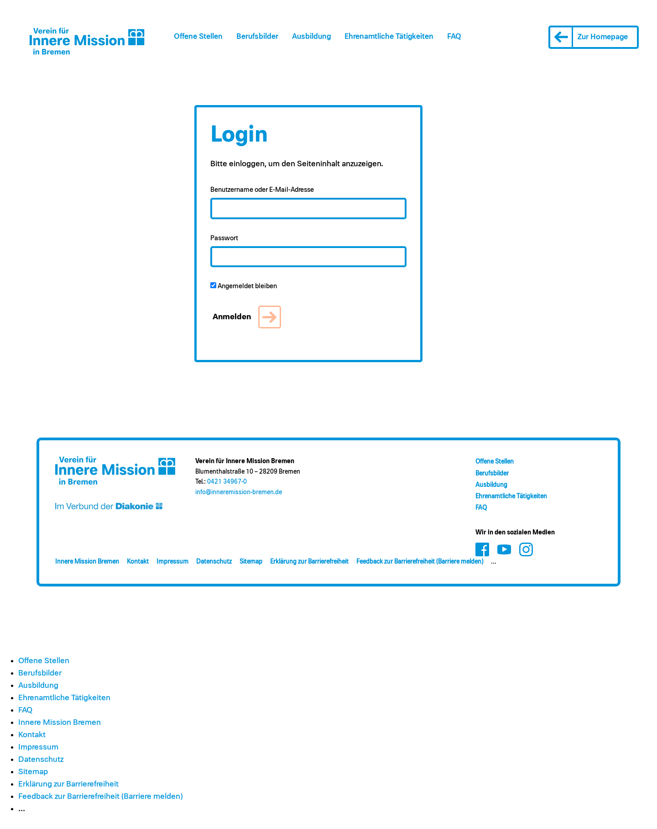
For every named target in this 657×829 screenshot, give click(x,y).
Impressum (172, 562)
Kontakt (138, 562)
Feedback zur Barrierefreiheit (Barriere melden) (419, 562)
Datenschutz (214, 562)
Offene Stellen (198, 37)
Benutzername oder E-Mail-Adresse (262, 189)
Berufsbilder (257, 37)
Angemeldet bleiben (243, 286)
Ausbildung (311, 37)
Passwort (224, 238)
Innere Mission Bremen (87, 562)
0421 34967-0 (227, 482)
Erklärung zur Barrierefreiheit (309, 562)
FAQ (454, 37)
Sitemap (251, 562)
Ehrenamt (388, 37)
